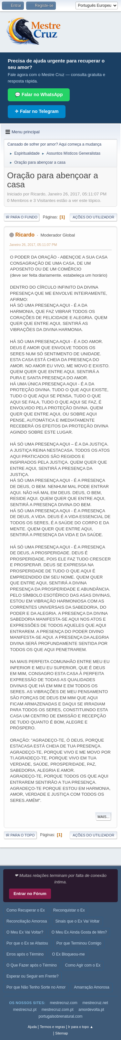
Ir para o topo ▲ (80, 1027)
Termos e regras (52, 1027)
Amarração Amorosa (91, 987)
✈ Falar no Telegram (36, 111)
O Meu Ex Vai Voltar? (24, 932)
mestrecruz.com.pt (58, 1009)
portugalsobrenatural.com (60, 1016)
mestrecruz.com (63, 1003)
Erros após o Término (25, 954)
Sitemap (61, 1033)
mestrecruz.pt (24, 1009)
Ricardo (25, 235)
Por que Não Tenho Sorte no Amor (36, 987)
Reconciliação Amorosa (26, 921)
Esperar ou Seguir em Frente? (32, 976)
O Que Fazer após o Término (31, 965)
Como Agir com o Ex (82, 965)
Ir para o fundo (21, 217)
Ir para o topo (20, 835)
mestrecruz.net (95, 1003)
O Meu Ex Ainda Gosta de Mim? (79, 932)
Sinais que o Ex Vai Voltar (77, 921)
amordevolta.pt (91, 1009)
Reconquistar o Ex (69, 910)
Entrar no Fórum (30, 893)
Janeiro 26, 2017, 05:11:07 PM (33, 245)
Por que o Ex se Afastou (27, 943)
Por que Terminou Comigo (78, 943)
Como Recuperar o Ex (25, 910)
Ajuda (32, 1027)
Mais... (103, 817)
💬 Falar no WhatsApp (39, 94)
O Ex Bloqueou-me (68, 954)
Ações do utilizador (93, 217)
